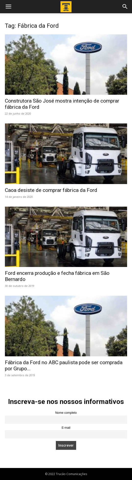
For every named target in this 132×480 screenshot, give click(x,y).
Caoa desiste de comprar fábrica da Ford (51, 190)
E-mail (66, 427)
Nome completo (66, 412)
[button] (8, 6)
